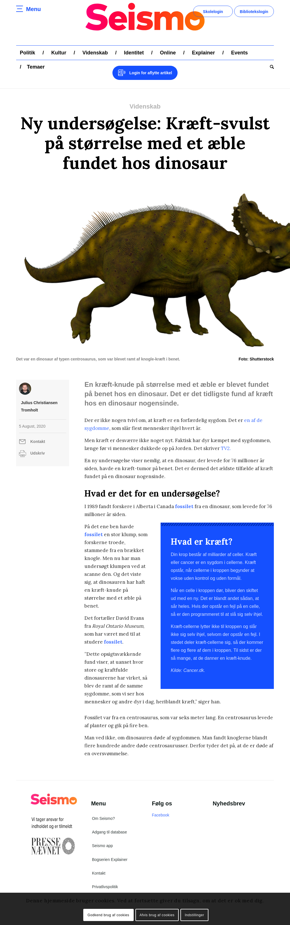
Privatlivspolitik (105, 886)
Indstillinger (194, 915)
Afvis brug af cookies (157, 915)
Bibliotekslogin (254, 11)
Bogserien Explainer (109, 859)
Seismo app (102, 845)
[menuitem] (27, 53)
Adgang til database (109, 832)
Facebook (160, 815)
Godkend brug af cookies (108, 915)
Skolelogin (213, 11)
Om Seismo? (103, 818)
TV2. (226, 448)
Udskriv (37, 453)
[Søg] (270, 67)
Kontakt (37, 441)
